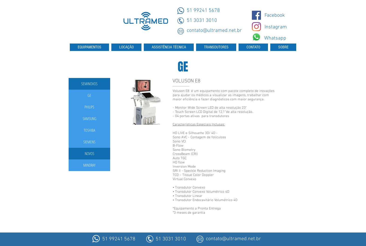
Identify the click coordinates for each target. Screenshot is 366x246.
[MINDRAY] (89, 165)
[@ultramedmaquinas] (256, 15)
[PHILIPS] (89, 107)
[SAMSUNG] (89, 119)
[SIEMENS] (89, 142)
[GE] (89, 95)
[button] (89, 84)
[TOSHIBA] (89, 130)
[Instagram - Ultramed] (256, 26)
